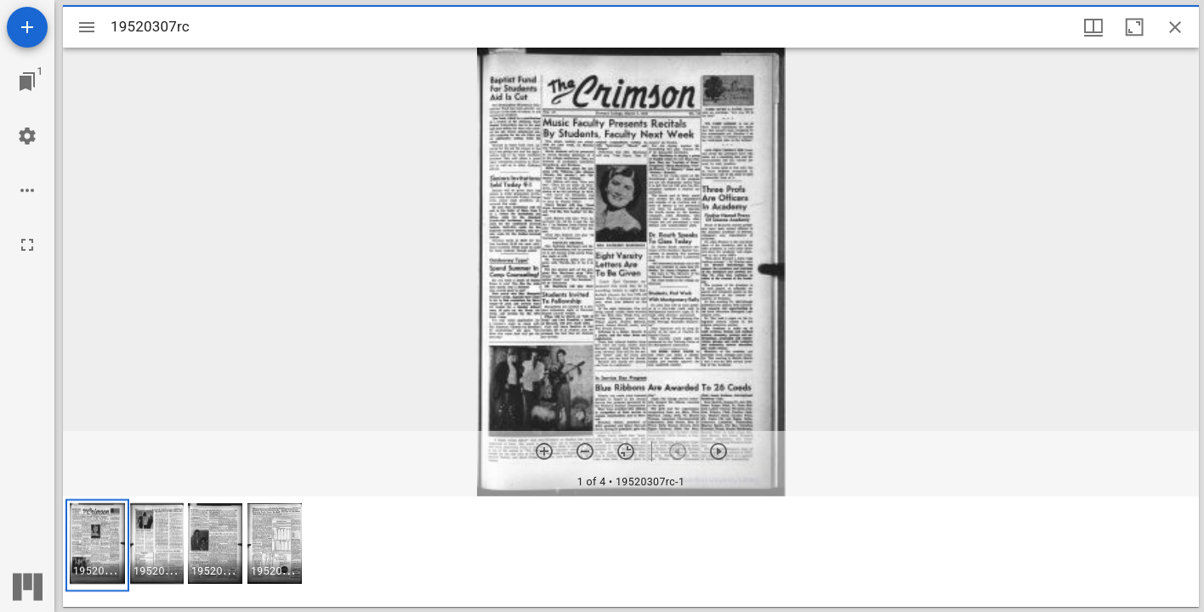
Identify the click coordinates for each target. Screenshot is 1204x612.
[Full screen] (27, 244)
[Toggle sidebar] (86, 27)
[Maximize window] (1134, 27)
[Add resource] (27, 27)
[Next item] (718, 451)
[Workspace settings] (27, 136)
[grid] (631, 551)
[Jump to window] (27, 81)
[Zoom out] (585, 451)
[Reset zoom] (625, 451)
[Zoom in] (544, 451)
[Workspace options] (27, 190)
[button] (97, 545)
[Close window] (1175, 27)
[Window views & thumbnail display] (1093, 27)
